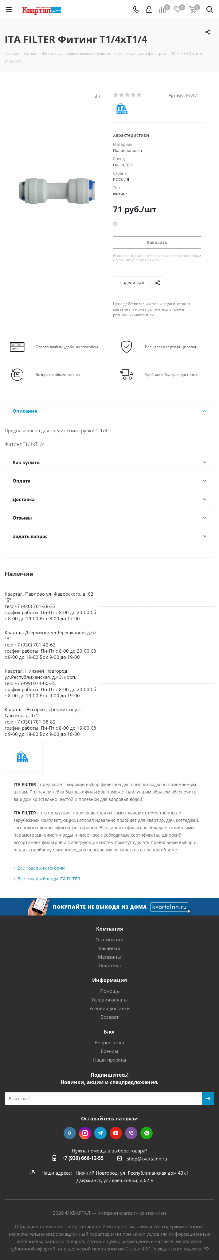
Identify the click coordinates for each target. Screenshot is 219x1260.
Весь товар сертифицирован (171, 347)
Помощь (109, 991)
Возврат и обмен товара (58, 374)
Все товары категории (41, 868)
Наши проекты (109, 1060)
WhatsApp (146, 1133)
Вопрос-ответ (110, 1042)
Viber (131, 1133)
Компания (109, 928)
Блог (109, 1031)
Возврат (109, 1017)
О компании (109, 939)
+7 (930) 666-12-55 (83, 1158)
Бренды (109, 1051)
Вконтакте (70, 1133)
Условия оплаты (109, 1000)
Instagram (85, 1133)
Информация (109, 980)
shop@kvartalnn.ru (147, 1159)
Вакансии (109, 948)
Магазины (109, 957)
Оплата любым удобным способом (67, 347)
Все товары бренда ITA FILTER (49, 879)
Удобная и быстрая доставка (171, 374)
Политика (110, 965)
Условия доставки (109, 1008)
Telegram (100, 1133)
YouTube (116, 1133)
